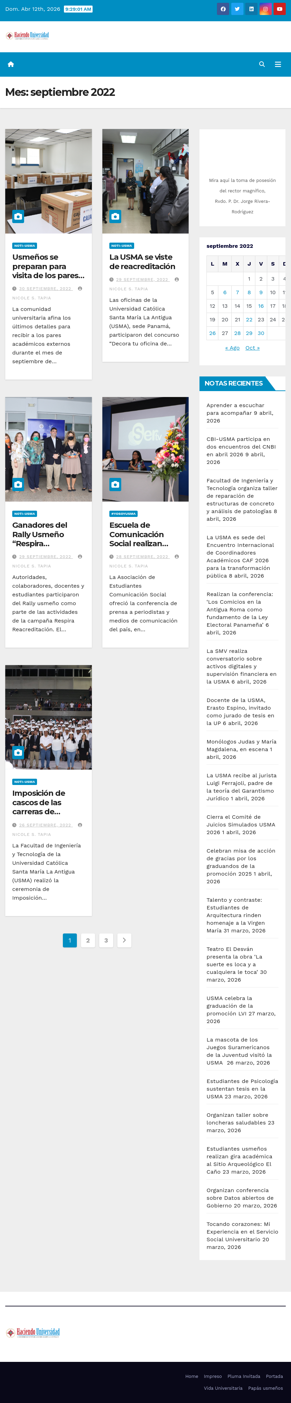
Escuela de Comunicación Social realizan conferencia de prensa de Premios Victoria (144, 548)
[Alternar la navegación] (278, 64)
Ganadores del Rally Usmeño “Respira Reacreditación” (42, 538)
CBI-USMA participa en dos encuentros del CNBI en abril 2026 (241, 447)
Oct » (253, 347)
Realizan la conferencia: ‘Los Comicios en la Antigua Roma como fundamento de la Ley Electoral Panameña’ (239, 609)
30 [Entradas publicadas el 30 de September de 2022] (261, 333)
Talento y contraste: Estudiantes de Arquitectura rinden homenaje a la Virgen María (235, 915)
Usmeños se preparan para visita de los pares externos (45, 270)
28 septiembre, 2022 (143, 556)
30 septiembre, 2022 (46, 288)
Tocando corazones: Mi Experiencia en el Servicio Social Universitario (242, 1232)
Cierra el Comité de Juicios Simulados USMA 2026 (240, 825)
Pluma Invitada (243, 1376)
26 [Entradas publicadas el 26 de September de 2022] (212, 333)
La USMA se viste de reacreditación (142, 261)
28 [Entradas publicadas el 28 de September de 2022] (237, 333)
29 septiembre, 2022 (143, 279)
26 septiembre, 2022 (46, 825)
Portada (274, 1376)
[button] (262, 64)
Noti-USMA (24, 245)
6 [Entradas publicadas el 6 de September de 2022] (225, 292)
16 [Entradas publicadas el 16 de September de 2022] (261, 306)
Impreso (213, 1376)
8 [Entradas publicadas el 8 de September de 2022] (249, 292)
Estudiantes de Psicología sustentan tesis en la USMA (242, 1089)
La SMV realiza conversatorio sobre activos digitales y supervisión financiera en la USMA (241, 666)
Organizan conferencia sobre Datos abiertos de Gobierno (240, 1198)
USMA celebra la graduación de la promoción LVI (229, 1006)
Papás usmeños (265, 1388)
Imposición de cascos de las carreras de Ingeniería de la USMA (41, 811)
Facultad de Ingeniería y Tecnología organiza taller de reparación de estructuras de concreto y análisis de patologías (241, 495)
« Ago (232, 347)
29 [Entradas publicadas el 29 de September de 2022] (249, 333)
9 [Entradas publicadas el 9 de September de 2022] (261, 292)
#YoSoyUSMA (123, 514)
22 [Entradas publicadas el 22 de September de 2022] (249, 319)
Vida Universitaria (223, 1388)
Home (191, 1376)
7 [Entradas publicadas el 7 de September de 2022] (237, 292)
